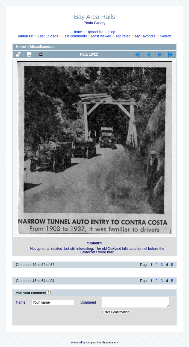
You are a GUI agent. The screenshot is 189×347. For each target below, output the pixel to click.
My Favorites (145, 36)
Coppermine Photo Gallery (102, 342)
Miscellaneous (42, 47)
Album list (25, 36)
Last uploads (48, 36)
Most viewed (101, 36)
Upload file (94, 32)
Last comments (75, 36)
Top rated (122, 36)
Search (165, 36)
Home (77, 32)
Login (112, 32)
